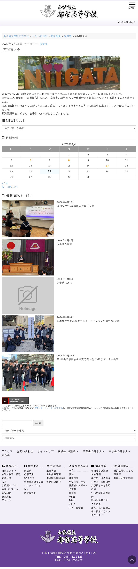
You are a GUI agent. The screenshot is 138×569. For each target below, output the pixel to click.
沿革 (4, 482)
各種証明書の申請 (123, 478)
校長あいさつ (9, 470)
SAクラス (29, 478)
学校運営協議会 (99, 470)
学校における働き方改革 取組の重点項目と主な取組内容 (100, 483)
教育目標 (6, 478)
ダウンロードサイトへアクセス (48, 408)
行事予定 (29, 474)
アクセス (7, 451)
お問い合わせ (25, 451)
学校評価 (96, 474)
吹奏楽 (44, 44)
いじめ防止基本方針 (100, 495)
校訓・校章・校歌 (11, 474)
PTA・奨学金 (76, 507)
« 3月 (5, 183)
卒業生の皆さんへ (94, 451)
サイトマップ (45, 451)
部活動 (27, 470)
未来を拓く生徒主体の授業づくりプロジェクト (100, 511)
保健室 (72, 493)
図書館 (72, 489)
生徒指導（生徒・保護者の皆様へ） (78, 484)
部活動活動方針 (99, 500)
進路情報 (54, 466)
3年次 (72, 504)
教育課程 (6, 496)
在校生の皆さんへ (78, 468)
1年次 (72, 496)
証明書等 (121, 466)
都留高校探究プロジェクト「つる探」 (33, 486)
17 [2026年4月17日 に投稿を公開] (107, 165)
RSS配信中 (10, 187)
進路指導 (74, 478)
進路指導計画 (54, 474)
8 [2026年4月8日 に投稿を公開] (69, 160)
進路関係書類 (54, 482)
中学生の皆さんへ (120, 451)
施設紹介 (6, 493)
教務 (71, 474)
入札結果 (96, 504)
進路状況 (51, 470)
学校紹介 (9, 466)
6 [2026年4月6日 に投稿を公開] (30, 160)
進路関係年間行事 (56, 478)
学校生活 (31, 466)
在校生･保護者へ (68, 451)
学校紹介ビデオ (10, 485)
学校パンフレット (11, 489)
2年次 (72, 500)
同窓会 (6, 455)
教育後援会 (30, 493)
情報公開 (98, 466)
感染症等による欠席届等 (123, 472)
